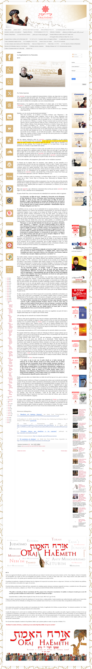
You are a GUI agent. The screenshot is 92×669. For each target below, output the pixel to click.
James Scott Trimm (35, 446)
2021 (8, 286)
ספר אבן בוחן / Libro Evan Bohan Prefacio (10, 374)
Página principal (8, 29)
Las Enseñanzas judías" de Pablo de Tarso (65, 29)
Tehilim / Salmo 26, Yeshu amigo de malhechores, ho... (10, 326)
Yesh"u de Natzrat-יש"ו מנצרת (47, 29)
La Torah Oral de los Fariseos (23, 34)
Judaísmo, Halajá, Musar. (10, 34)
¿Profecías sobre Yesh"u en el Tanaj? (31, 29)
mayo (9, 408)
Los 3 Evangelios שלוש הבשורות (30, 41)
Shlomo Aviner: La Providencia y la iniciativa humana (10, 361)
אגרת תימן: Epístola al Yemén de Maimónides (70, 43)
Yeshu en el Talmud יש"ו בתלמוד (39, 43)
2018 (8, 291)
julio (9, 405)
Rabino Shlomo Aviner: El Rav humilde (10, 392)
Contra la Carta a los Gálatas (45, 41)
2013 (8, 299)
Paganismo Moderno (27, 32)
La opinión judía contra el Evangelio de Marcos (69, 39)
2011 (8, 419)
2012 (8, 417)
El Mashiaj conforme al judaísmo (37, 46)
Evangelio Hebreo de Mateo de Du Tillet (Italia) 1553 (16, 39)
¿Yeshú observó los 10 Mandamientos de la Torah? (82, 424)
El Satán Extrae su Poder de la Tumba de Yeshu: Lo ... (10, 311)
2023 (8, 283)
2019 (8, 289)
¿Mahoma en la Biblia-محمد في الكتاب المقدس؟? (73, 32)
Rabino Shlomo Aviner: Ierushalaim (10, 386)
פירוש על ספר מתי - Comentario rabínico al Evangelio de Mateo (43, 39)
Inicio (43, 450)
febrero (9, 413)
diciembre (10, 301)
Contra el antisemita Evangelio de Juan (13, 41)
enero (9, 415)
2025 (8, 279)
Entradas (74, 54)
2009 (8, 422)
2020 (8, 288)
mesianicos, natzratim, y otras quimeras (13, 32)
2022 (8, 284)
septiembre (10, 401)
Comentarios (75, 56)
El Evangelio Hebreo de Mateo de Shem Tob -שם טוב (61, 36)
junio (9, 407)
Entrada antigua (64, 450)
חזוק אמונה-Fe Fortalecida (59, 41)
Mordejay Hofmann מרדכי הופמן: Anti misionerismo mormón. (59, 46)
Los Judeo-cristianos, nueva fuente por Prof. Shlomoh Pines (17, 43)
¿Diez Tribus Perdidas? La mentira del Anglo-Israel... (10, 368)
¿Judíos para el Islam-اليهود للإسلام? (40, 34)
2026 (8, 278)
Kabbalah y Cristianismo (55, 32)
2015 (8, 296)
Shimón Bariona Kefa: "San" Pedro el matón (82, 520)
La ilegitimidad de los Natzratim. (10, 305)
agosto (9, 403)
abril (9, 410)
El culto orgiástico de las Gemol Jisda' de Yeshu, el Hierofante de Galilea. (82, 510)
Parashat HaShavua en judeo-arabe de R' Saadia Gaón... (62, 34)
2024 (8, 281)
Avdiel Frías (29, 446)
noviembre (10, 396)
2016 (8, 294)
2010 (8, 420)
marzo (9, 412)
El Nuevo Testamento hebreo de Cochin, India (14, 48)
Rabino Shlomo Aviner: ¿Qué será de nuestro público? (10, 318)
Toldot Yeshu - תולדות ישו (53, 43)
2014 (8, 298)
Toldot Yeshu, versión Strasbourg (10, 347)
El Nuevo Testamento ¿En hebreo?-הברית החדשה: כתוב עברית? (82, 449)
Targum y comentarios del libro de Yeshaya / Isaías (82, 486)
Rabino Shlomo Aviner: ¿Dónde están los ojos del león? (10, 341)
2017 (8, 293)
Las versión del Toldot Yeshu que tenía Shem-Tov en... (10, 354)
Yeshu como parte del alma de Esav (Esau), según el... (10, 333)
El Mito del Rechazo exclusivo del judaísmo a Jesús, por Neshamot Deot (82, 461)
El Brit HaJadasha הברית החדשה (41, 32)
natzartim (40, 446)
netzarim (43, 446)
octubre (9, 399)
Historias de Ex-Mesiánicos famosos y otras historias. (16, 46)
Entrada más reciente (21, 450)
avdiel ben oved (24, 446)
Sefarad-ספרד (29, 48)
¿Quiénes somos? (17, 29)
